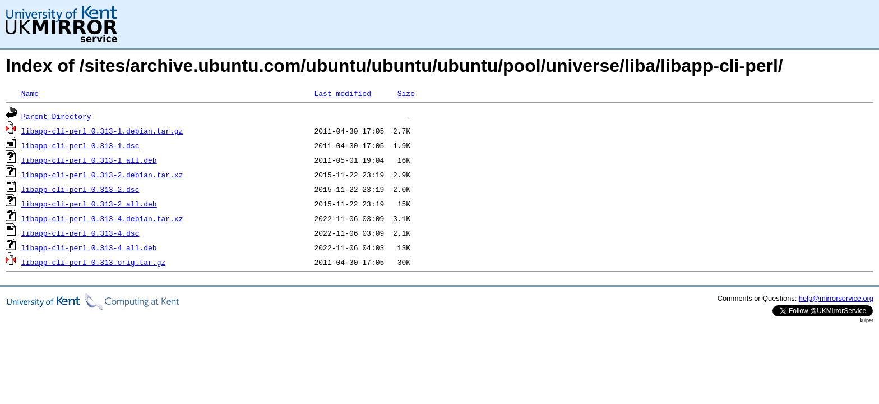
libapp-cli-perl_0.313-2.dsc (80, 189)
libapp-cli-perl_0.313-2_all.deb (89, 204)
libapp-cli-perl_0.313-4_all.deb (89, 247)
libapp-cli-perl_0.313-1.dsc (80, 145)
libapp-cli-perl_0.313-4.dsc (80, 233)
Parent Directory (56, 116)
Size (406, 93)
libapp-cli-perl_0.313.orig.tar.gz (93, 262)
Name (30, 93)
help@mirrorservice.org (836, 298)
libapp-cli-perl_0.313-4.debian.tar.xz (102, 218)
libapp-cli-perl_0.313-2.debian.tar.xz (102, 174)
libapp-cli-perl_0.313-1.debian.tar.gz (102, 131)
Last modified (342, 93)
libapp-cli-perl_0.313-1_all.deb (89, 160)
